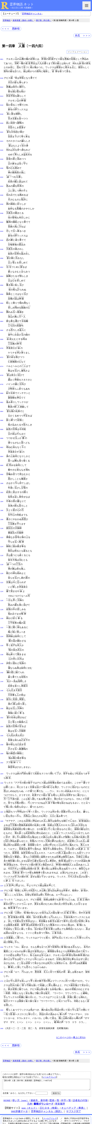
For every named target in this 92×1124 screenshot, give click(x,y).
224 (1, 864)
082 (1, 392)
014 (1, 95)
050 (1, 253)
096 (1, 453)
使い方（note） (20, 1080)
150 (1, 689)
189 (1, 800)
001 (1, 59)
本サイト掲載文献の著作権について (55, 1111)
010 (1, 78)
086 (1, 410)
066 (1, 322)
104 (1, 488)
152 (1, 698)
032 (1, 174)
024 (1, 139)
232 (1, 878)
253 (1, 916)
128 (1, 593)
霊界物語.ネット (22, 4)
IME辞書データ (19, 1091)
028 (1, 156)
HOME (7, 1080)
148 (1, 680)
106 (1, 497)
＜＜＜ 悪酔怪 (11, 28)
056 (1, 279)
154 (1, 706)
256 (1, 925)
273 (1, 959)
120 (1, 558)
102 (1, 480)
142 (1, 654)
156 (1, 715)
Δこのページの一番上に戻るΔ (70, 1015)
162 (1, 741)
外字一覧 (66, 1080)
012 (1, 87)
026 (1, 148)
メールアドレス (49, 1055)
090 (1, 427)
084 (1, 401)
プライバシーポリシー (75, 1116)
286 (1, 988)
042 (1, 218)
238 (1, 891)
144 (1, 663)
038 (1, 200)
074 (1, 357)
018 (1, 113)
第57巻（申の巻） (43, 20)
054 (1, 270)
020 (1, 122)
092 (1, 436)
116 (1, 541)
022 (1, 130)
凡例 (29, 1083)
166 (1, 762)
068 (1, 331)
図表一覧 (54, 1080)
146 (1, 672)
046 (1, 235)
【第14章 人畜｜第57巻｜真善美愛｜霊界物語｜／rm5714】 (46, 1063)
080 (1, 383)
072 (1, 349)
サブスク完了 (73, 1091)
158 (1, 724)
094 (1, 445)
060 (1, 296)
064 (1, 314)
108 (1, 506)
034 (1, 183)
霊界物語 (6, 20)
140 (1, 645)
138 (1, 637)
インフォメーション (77, 52)
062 (1, 305)
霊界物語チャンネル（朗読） (47, 1091)
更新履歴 (60, 1083)
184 (1, 791)
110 (1, 514)
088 (1, 418)
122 (1, 567)
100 (1, 471)
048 (1, 244)
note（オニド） (30, 1087)
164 (1, 752)
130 (1, 602)
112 (1, 523)
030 (1, 165)
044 (1, 226)
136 (1, 628)
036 (1, 191)
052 (1, 261)
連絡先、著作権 (39, 1080)
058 (1, 287)
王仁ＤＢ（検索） (49, 1087)
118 (1, 549)
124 (1, 575)
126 (1, 584)
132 (1, 611)
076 (1, 366)
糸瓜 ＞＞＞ (82, 35)
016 (1, 104)
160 (1, 733)
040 (1, 209)
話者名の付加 (80, 1080)
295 (1, 1006)
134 (1, 619)
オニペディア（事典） (73, 1087)
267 (1, 950)
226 (1, 869)
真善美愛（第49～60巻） (23, 20)
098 (1, 462)
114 (1, 532)
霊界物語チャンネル (32, 13)
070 (1, 340)
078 (1, 375)
